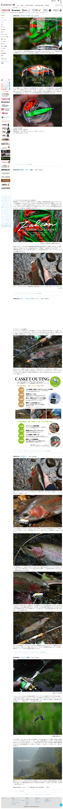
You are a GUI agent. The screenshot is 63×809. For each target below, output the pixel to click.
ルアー (27, 800)
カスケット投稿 (6, 76)
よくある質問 (32, 12)
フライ (47, 10)
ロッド (27, 799)
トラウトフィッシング (15, 799)
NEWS (3, 798)
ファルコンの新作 (25, 657)
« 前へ (26, 794)
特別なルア (15, 493)
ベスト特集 (5, 135)
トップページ (18, 5)
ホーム (2, 7)
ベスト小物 (3, 48)
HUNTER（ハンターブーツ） (5, 188)
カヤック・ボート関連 (15, 802)
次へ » (48, 794)
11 (39, 794)
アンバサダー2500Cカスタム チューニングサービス (5, 154)
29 (46, 794)
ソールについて (5, 131)
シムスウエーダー (5, 124)
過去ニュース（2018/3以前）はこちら (24, 7)
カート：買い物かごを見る (60, 0)
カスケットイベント (18, 164)
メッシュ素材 (3, 41)
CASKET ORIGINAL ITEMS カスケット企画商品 (29, 5)
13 (42, 794)
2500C (7, 226)
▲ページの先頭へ (61, 805)
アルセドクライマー (6, 197)
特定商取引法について (48, 800)
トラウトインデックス (36, 10)
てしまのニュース (6, 65)
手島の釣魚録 (30, 164)
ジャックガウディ (5, 166)
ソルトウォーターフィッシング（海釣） (18, 800)
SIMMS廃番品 (3, 53)
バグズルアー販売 (21, 648)
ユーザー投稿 (6, 219)
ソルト (57, 10)
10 (37, 794)
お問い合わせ (47, 5)
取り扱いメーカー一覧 (4, 61)
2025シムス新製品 (4, 46)
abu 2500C (5, 151)
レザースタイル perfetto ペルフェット (5, 184)
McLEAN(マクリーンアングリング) (5, 158)
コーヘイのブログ (6, 69)
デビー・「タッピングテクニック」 (29, 298)
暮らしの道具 (14, 803)
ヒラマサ (4, 212)
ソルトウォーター (4, 20)
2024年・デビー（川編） (27, 169)
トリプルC (6, 209)
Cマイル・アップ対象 (4, 36)
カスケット (8, 4)
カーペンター (26, 10)
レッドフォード (7, 222)
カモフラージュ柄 (4, 34)
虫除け (2, 55)
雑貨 (26, 804)
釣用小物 (27, 802)
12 (41, 794)
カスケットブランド (5, 99)
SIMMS (9, 226)
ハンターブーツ (38, 802)
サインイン (54, 0)
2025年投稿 (4, 226)
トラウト (2, 17)
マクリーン (8, 216)
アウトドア (3, 27)
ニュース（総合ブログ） (8, 7)
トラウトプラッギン (6, 207)
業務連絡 (6, 225)
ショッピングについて (48, 798)
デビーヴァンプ (26, 652)
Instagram (5, 109)
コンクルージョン (8, 201)
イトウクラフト (5, 176)
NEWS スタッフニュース (22, 5)
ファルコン (7, 212)
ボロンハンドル (3, 216)
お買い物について (39, 5)
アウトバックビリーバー (19, 293)
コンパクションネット (4, 203)
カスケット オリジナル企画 (5, 10)
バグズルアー (23, 456)
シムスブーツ (5, 128)
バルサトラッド (6, 210)
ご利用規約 (47, 799)
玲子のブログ (6, 72)
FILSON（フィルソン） (5, 173)
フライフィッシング (6, 213)
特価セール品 (3, 39)
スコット (7, 204)
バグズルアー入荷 (25, 15)
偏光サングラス (8, 223)
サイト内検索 (61, 3)
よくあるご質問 (5, 121)
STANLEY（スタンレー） (5, 169)
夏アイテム (3, 43)
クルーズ (3, 201)
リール (27, 801)
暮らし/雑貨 (3, 29)
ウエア (2, 24)
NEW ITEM (3, 15)
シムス (10, 203)
